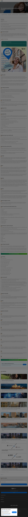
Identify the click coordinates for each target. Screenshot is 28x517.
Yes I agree (14, 512)
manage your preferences (7, 514)
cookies (4, 510)
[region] (9, 512)
